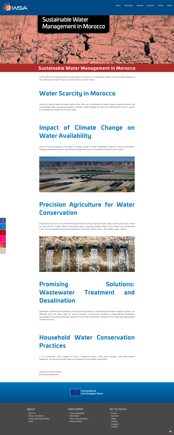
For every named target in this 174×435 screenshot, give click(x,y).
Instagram (115, 424)
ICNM (30, 421)
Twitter (113, 419)
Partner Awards (76, 421)
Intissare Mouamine (50, 374)
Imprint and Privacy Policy (38, 419)
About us (32, 413)
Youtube (114, 421)
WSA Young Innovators (79, 419)
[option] (87, 39)
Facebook (115, 416)
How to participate (77, 413)
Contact (114, 413)
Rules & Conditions (36, 416)
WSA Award (74, 416)
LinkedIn (114, 427)
